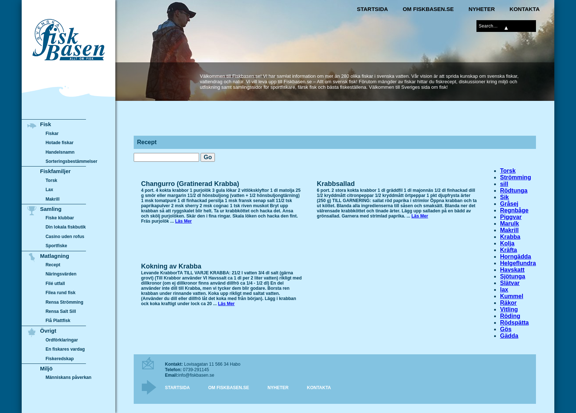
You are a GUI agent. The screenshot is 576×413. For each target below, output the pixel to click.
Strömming (515, 177)
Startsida (372, 9)
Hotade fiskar (59, 142)
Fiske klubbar (60, 217)
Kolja (507, 243)
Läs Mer (183, 221)
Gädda (509, 336)
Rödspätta (514, 322)
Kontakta (525, 9)
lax (504, 289)
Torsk (507, 171)
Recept (53, 264)
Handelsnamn (60, 152)
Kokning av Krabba (171, 266)
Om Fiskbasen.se (428, 9)
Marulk (509, 223)
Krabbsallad (336, 183)
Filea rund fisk (60, 293)
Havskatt (512, 270)
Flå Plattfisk (58, 321)
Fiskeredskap (60, 358)
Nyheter (481, 9)
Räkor (508, 303)
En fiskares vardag (65, 349)
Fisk (45, 124)
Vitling (509, 309)
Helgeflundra (518, 263)
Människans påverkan (68, 377)
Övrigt (48, 331)
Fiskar (52, 133)
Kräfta (508, 250)
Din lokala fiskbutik (66, 227)
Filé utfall (55, 283)
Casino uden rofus (65, 236)
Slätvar (509, 283)
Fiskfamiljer (55, 171)
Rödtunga (514, 190)
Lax (49, 189)
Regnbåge (514, 210)
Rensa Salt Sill (61, 311)
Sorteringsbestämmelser (71, 161)
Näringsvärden (61, 274)
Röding (510, 316)
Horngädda (515, 256)
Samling (50, 209)
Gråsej (509, 204)
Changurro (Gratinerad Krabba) (190, 183)
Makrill (509, 230)
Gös (505, 329)
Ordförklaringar (62, 340)
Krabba (510, 237)
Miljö (46, 368)
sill (504, 184)
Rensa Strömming (64, 302)
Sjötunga (512, 276)
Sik (504, 197)
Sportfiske (56, 246)
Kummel (511, 296)
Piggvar (511, 217)
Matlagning (54, 256)
